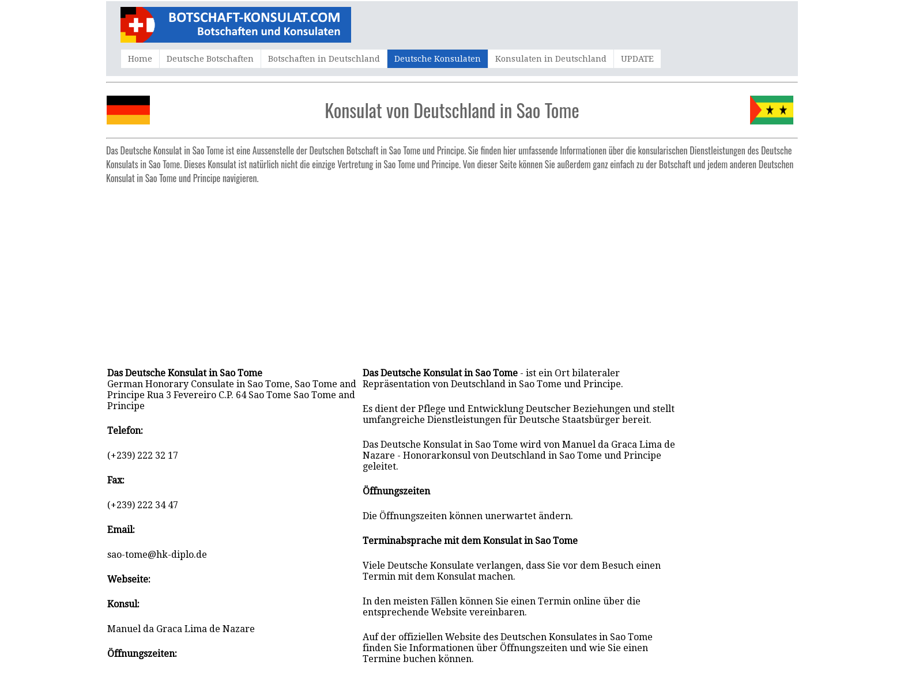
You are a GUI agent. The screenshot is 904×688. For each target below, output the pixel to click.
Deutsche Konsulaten (437, 58)
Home (140, 58)
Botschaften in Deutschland (324, 58)
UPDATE (637, 58)
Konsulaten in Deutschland (551, 58)
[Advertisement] (452, 269)
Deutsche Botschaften (210, 58)
